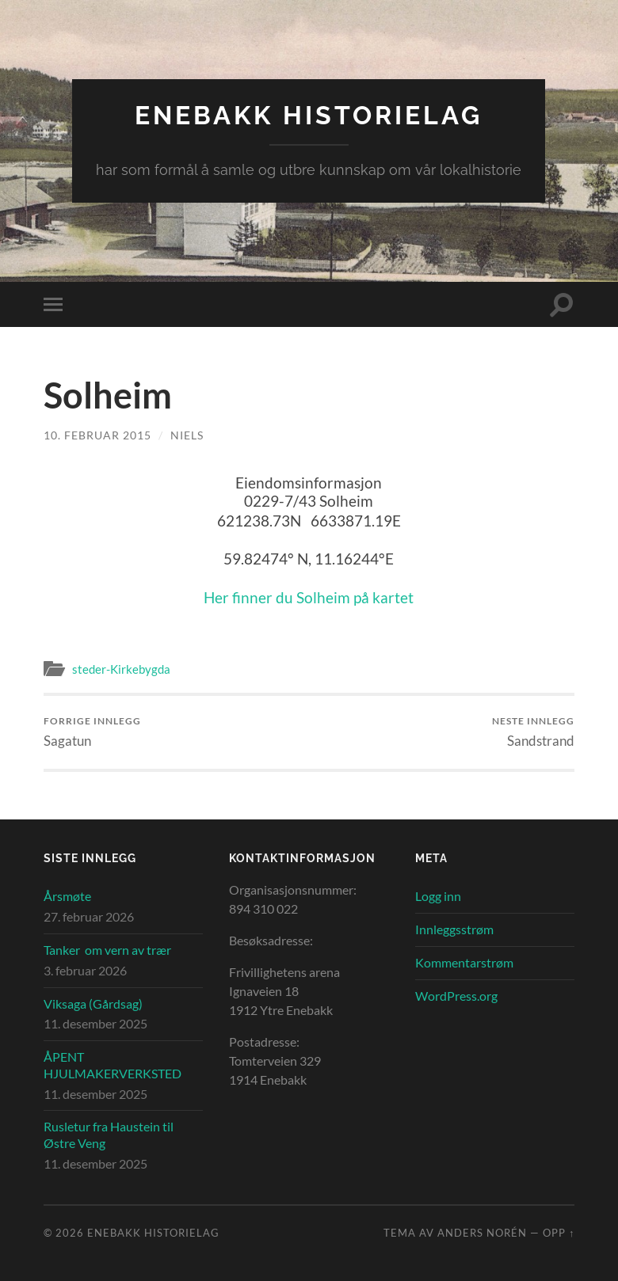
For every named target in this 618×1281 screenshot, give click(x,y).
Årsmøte (67, 895)
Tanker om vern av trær (107, 949)
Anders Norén (482, 1232)
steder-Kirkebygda (121, 669)
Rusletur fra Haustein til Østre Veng (109, 1134)
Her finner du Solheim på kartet (309, 597)
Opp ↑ (558, 1232)
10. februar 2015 (97, 435)
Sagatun (92, 732)
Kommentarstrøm (464, 962)
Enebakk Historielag (309, 115)
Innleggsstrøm (454, 929)
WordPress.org (456, 995)
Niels (187, 435)
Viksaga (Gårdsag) (93, 1003)
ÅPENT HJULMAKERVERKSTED (112, 1065)
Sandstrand (533, 732)
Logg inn (438, 895)
